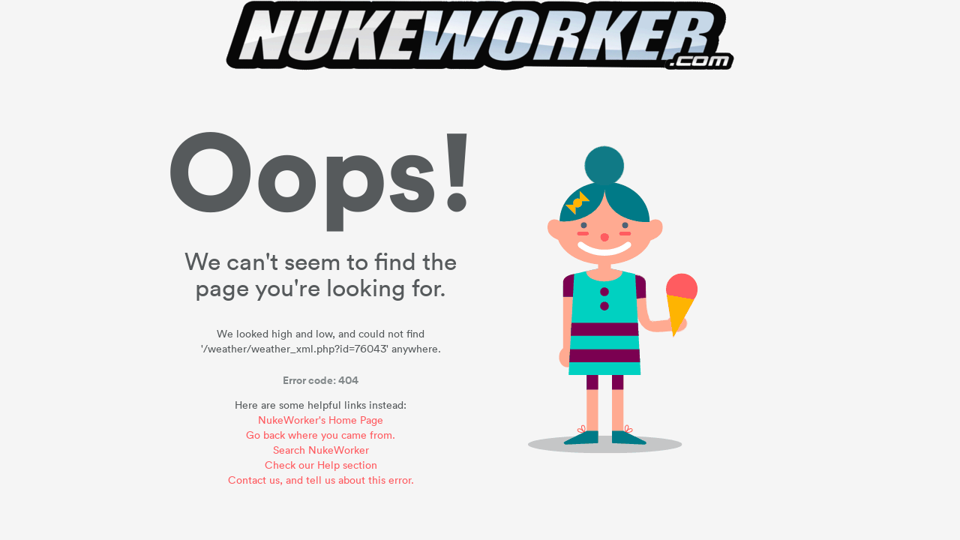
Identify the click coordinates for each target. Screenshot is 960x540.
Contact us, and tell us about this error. (321, 479)
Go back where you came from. (320, 435)
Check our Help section (321, 465)
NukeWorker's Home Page (320, 419)
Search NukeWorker (321, 449)
